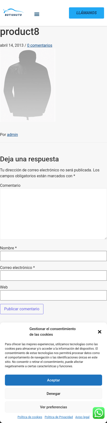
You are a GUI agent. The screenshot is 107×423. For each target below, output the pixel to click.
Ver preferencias (53, 407)
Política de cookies (29, 417)
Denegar (53, 393)
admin (12, 134)
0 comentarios (39, 45)
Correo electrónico (17, 268)
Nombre (8, 248)
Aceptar (53, 380)
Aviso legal (82, 417)
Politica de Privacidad (59, 417)
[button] (99, 331)
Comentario (10, 186)
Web (4, 287)
